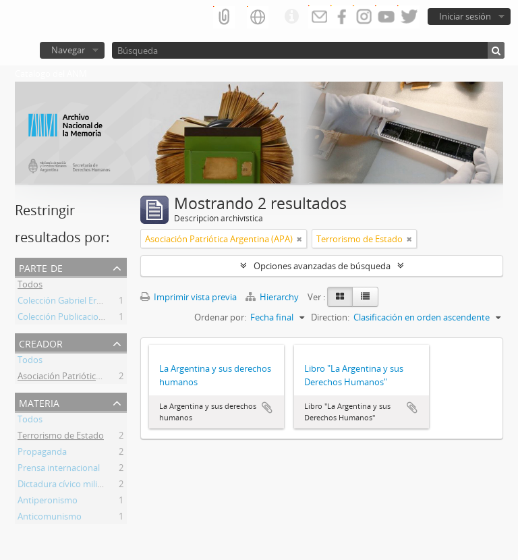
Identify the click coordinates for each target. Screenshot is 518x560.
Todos (30, 286)
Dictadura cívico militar (63, 486)
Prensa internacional (59, 470)
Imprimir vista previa (188, 297)
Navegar (68, 50)
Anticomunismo (50, 518)
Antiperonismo (48, 502)
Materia (39, 402)
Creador (41, 342)
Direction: (330, 317)
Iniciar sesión (465, 16)
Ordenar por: (220, 317)
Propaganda (42, 453)
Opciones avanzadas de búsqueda (322, 266)
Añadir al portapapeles (267, 407)
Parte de (41, 267)
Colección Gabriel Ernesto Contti (82, 302)
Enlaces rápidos (291, 17)
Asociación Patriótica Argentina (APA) (91, 378)
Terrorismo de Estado (61, 437)
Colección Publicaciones (65, 318)
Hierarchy (273, 297)
